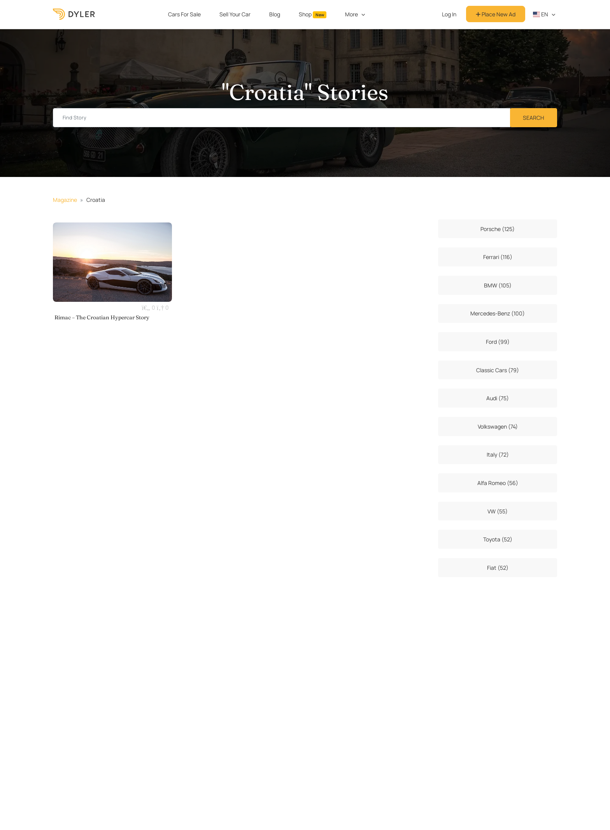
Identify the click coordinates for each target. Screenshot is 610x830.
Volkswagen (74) (498, 426)
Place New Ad (495, 14)
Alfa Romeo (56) (497, 483)
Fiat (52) (497, 567)
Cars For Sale (184, 14)
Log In (449, 14)
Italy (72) (498, 454)
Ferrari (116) (497, 257)
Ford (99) (498, 341)
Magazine (65, 199)
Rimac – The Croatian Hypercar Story (101, 317)
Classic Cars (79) (497, 370)
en (541, 14)
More (351, 14)
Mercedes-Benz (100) (497, 313)
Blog (274, 14)
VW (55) (497, 511)
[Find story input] (281, 117)
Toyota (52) (497, 539)
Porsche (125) (497, 229)
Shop (313, 14)
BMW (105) (498, 285)
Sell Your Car (235, 14)
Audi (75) (497, 398)
